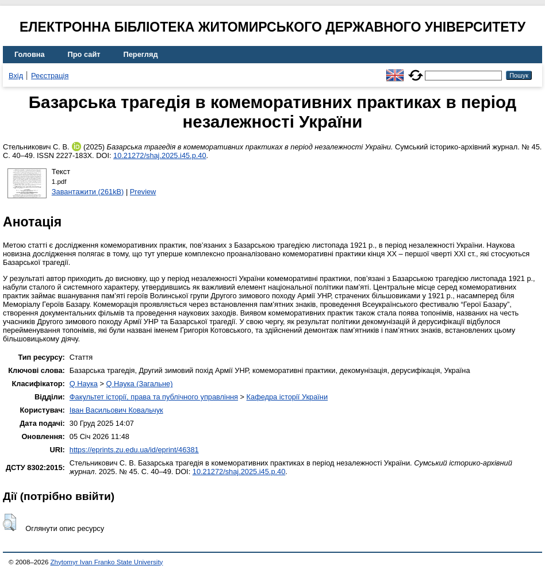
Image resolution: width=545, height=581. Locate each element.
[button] (9, 522)
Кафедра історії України (287, 397)
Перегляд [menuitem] (141, 54)
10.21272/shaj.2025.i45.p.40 (159, 155)
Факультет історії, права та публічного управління (154, 397)
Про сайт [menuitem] (84, 54)
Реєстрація (49, 75)
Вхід (16, 75)
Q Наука (84, 383)
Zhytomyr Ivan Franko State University (107, 562)
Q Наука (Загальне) (139, 383)
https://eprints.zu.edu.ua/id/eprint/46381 (134, 449)
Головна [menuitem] (29, 54)
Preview (143, 191)
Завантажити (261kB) (88, 191)
